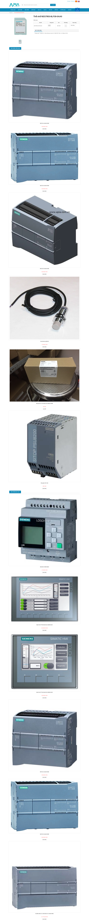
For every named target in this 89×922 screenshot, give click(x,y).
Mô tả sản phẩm (38, 30)
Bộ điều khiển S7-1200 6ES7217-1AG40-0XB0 (45, 913)
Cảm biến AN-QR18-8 (44, 341)
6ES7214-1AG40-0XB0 (44, 123)
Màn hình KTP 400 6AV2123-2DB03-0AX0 (44, 692)
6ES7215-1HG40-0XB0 (44, 268)
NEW (49, 25)
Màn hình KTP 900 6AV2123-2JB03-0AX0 (44, 624)
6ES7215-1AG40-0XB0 (44, 185)
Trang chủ (10, 12)
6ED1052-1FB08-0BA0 (44, 566)
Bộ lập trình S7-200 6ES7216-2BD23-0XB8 (44, 403)
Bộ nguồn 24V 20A (44, 483)
